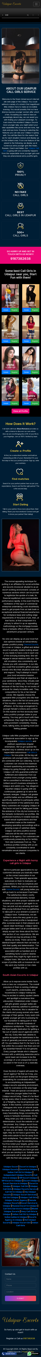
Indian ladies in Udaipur (16, 1217)
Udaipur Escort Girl (21, 1223)
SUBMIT (20, 1298)
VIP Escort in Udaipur (12, 1180)
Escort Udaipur (31, 1180)
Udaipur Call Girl (20, 1186)
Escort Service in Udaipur (15, 1183)
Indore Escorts (12, 889)
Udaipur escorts (25, 741)
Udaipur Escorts (10, 1169)
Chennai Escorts (31, 644)
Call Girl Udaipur (11, 1197)
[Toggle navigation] (36, 4)
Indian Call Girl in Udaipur (20, 1172)
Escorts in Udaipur (29, 1169)
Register (15, 310)
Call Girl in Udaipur (14, 1192)
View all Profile (20, 411)
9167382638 (20, 259)
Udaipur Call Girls (28, 1197)
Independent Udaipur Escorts (18, 1175)
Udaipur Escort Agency (16, 1200)
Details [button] (5, 310)
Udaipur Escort (10, 1166)
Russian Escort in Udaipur (24, 1206)
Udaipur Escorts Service (25, 1189)
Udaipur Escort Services (24, 1195)
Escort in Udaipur (28, 1166)
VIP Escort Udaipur (28, 1178)
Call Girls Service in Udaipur (16, 1209)
